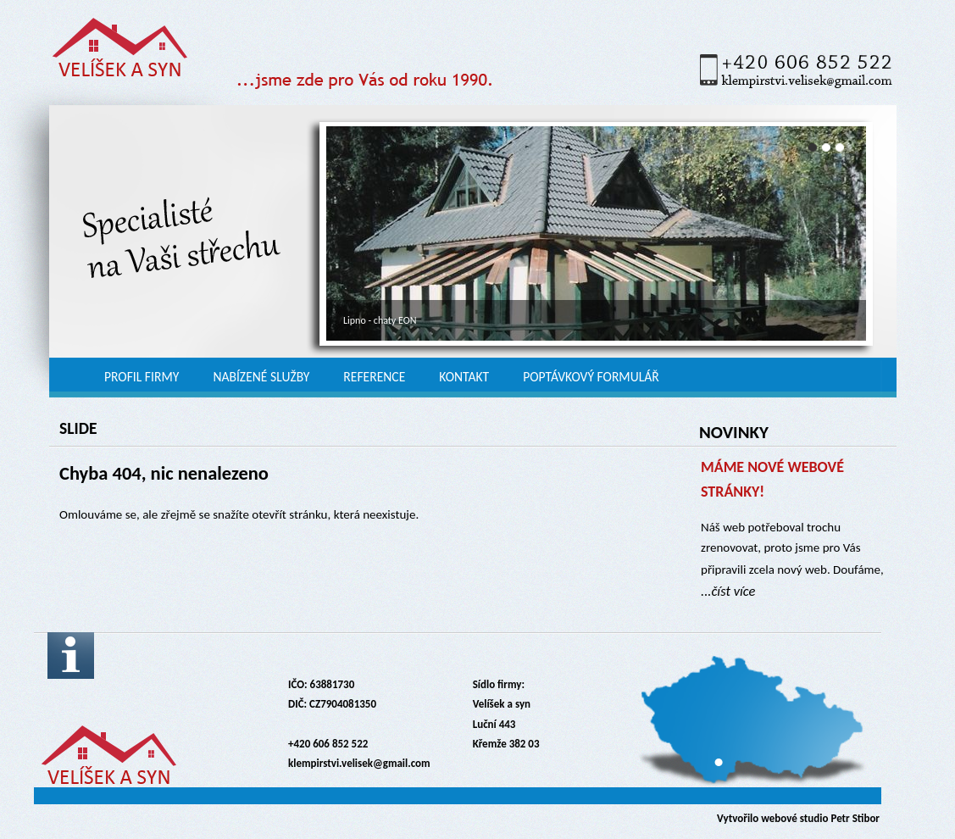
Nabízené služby (261, 377)
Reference (374, 377)
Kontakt (464, 377)
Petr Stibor (855, 818)
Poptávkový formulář (591, 377)
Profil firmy (141, 377)
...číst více (728, 590)
